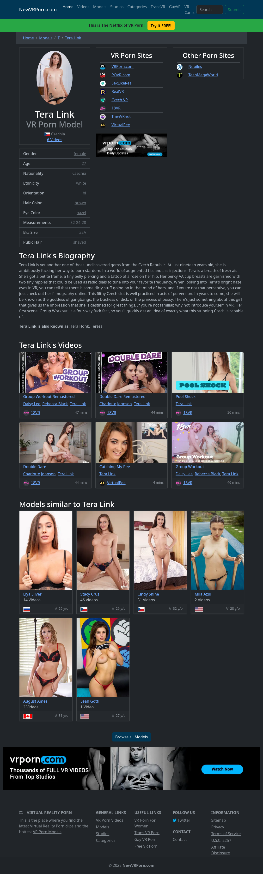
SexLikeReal (122, 83)
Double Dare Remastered (122, 396)
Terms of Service (226, 833)
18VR (116, 108)
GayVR (175, 6)
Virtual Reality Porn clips (51, 826)
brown (80, 202)
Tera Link (78, 403)
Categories (137, 6)
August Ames (35, 701)
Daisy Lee (31, 403)
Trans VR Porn (146, 832)
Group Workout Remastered (49, 396)
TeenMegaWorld (203, 75)
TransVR (158, 6)
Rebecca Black (55, 403)
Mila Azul (203, 594)
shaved (79, 242)
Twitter (181, 820)
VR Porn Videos (109, 820)
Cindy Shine (148, 594)
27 (84, 163)
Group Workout (190, 466)
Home (67, 6)
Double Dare (34, 466)
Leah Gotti (89, 701)
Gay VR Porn (145, 839)
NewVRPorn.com (38, 9)
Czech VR (119, 99)
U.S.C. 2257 (221, 840)
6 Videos (54, 139)
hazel (81, 212)
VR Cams (189, 9)
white (81, 183)
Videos (83, 6)
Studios (117, 6)
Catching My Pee (114, 466)
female (80, 153)
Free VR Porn (145, 846)
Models (99, 6)
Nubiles (195, 66)
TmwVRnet (121, 116)
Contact (180, 839)
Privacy (217, 827)
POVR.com (120, 75)
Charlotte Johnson (115, 403)
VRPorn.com (122, 66)
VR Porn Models (47, 831)
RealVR (117, 91)
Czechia (79, 173)
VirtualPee (120, 124)
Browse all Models (131, 737)
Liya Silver (32, 594)
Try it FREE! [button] (161, 25)
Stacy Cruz (89, 594)
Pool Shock (186, 396)
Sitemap (218, 820)
